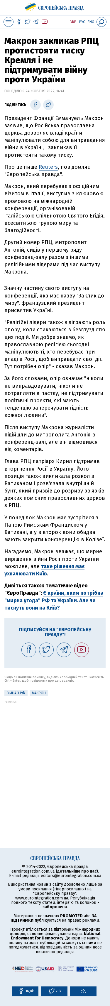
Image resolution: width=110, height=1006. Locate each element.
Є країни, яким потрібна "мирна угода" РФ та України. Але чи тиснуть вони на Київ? (53, 600)
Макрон (39, 693)
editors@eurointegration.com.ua (71, 875)
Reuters (48, 167)
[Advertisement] (55, 758)
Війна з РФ (16, 693)
